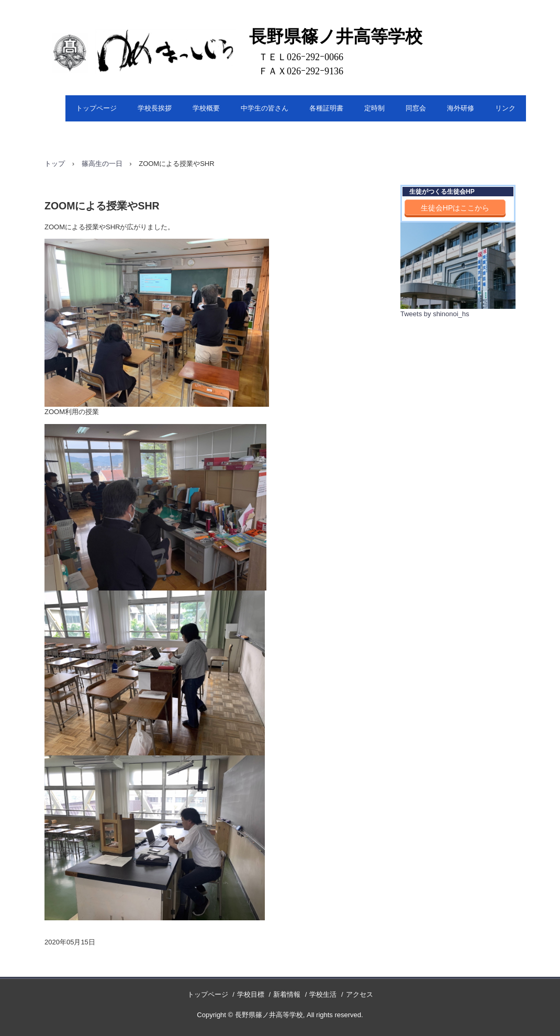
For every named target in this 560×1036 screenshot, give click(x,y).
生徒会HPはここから (455, 208)
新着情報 (286, 994)
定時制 (374, 108)
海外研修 (460, 108)
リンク (505, 108)
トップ (54, 164)
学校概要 (206, 108)
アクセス (359, 994)
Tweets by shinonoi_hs (434, 314)
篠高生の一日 (102, 164)
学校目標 (250, 994)
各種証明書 (326, 108)
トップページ (96, 108)
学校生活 (323, 994)
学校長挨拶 (155, 108)
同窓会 (416, 108)
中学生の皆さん (264, 108)
